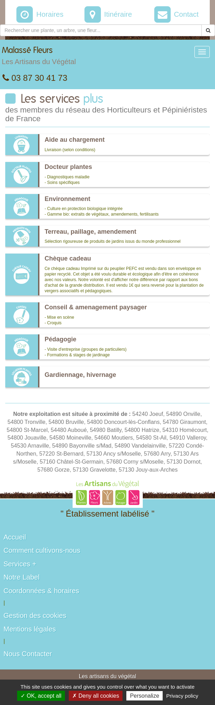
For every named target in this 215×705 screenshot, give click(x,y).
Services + (19, 564)
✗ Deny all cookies (95, 696)
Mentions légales (29, 629)
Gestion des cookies (34, 615)
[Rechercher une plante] (101, 30)
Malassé (39, 57)
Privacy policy (182, 696)
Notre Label (21, 577)
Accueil (14, 537)
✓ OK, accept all (41, 696)
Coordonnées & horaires (41, 591)
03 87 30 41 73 (34, 78)
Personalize (144, 696)
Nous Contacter (27, 654)
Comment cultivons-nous (41, 550)
